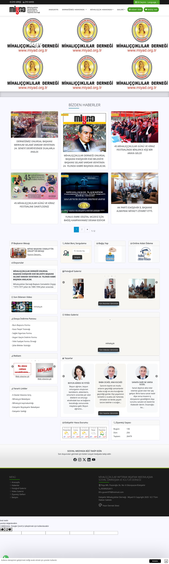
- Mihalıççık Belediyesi (20, 399)
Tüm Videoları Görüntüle (108, 350)
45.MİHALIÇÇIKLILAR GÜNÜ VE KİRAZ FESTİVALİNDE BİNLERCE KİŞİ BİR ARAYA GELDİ (134, 150)
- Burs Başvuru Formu (20, 325)
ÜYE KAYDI (28, 2)
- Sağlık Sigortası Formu (21, 333)
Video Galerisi (17, 491)
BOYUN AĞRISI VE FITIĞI (79, 383)
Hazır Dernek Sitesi (111, 505)
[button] (74, 9)
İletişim (14, 497)
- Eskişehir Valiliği (18, 411)
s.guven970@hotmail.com (112, 492)
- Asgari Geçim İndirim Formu (24, 337)
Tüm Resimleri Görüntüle (108, 303)
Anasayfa (15, 482)
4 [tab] (38, 359)
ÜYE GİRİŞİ (15, 2)
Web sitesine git (24, 376)
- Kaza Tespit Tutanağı (20, 329)
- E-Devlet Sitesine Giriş (21, 395)
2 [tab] (31, 359)
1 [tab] (28, 359)
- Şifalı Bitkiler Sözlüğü (21, 345)
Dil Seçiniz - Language (146, 2)
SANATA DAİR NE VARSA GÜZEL (142, 383)
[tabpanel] (110, 333)
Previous (12, 366)
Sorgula (77, 257)
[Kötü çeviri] (8, 529)
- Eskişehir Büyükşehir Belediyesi (25, 407)
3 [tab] (35, 359)
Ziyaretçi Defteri (18, 494)
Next (54, 366)
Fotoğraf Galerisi (18, 488)
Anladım (155, 561)
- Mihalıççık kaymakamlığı (22, 403)
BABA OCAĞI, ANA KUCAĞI (110, 382)
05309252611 (107, 488)
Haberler (15, 485)
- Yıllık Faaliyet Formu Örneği (23, 341)
